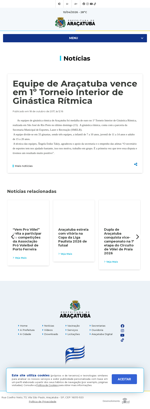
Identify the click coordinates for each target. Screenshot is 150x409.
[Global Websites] (116, 400)
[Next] (137, 237)
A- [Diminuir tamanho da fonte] (68, 4)
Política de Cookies (47, 385)
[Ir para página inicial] (75, 22)
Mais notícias (23, 166)
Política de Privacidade (42, 401)
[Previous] (13, 237)
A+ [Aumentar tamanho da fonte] (75, 4)
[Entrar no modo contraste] (60, 4)
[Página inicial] (74, 309)
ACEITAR (124, 381)
